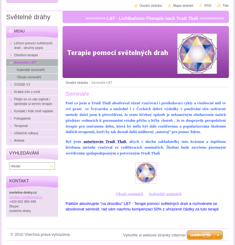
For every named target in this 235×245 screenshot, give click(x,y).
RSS (207, 5)
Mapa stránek (183, 5)
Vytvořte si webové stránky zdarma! (154, 235)
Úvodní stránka (77, 82)
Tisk (225, 5)
